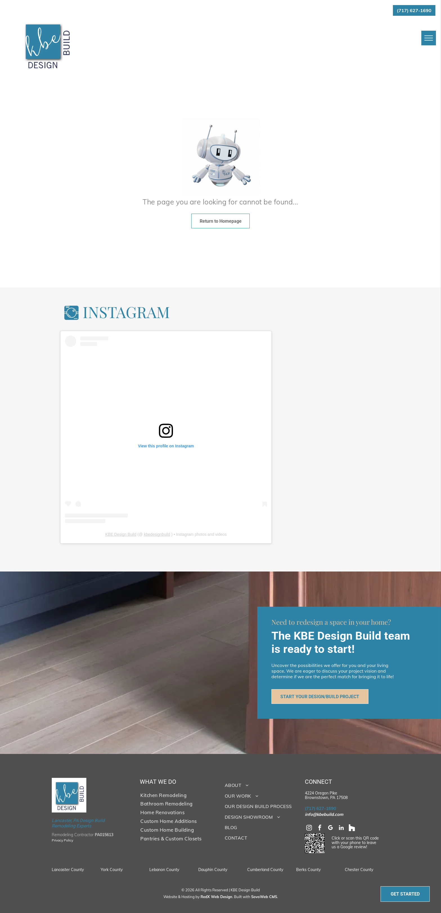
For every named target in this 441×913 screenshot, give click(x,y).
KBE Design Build (120, 534)
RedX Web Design (216, 896)
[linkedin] (341, 828)
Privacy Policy (62, 840)
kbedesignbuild (157, 534)
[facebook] (320, 828)
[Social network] (352, 828)
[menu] (428, 38)
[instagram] (309, 828)
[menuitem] (176, 795)
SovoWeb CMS (264, 896)
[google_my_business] (330, 828)
